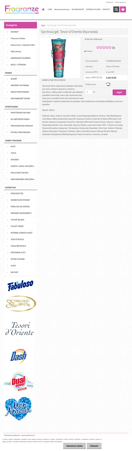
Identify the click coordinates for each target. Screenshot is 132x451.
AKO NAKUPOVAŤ (78, 9)
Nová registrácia (120, 2)
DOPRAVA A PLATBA (93, 9)
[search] (116, 9)
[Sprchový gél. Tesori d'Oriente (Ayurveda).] (60, 38)
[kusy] (89, 92)
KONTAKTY (106, 9)
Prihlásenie (109, 2)
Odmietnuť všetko (74, 445)
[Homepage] (43, 9)
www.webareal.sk (28, 435)
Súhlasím (94, 445)
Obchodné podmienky (61, 9)
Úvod (43, 25)
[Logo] (22, 9)
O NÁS (50, 9)
